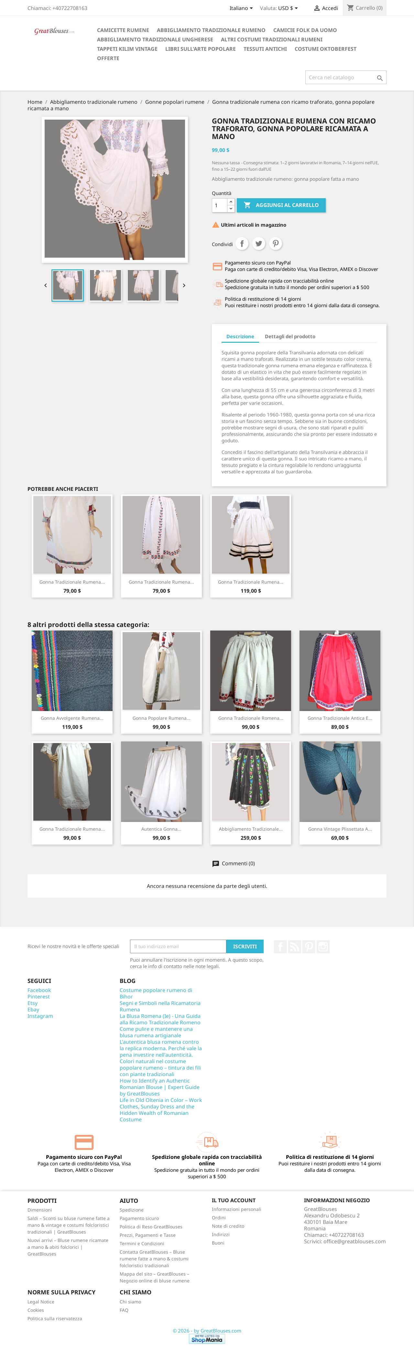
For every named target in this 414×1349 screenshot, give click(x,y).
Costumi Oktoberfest (325, 48)
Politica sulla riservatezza (54, 1318)
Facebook (280, 946)
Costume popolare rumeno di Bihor (156, 993)
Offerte (108, 58)
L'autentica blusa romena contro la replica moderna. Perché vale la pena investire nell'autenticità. (161, 1048)
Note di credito (228, 1226)
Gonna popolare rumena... (162, 718)
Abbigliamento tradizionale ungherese (155, 39)
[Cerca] (346, 77)
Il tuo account (234, 1200)
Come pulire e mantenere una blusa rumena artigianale (156, 1032)
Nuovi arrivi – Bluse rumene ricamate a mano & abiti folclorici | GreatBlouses (67, 1247)
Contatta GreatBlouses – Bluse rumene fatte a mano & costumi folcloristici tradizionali (154, 1258)
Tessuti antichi (265, 48)
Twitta (258, 243)
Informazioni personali (236, 1209)
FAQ (124, 1310)
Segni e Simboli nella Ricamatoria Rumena (160, 1006)
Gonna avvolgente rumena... (72, 718)
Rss (294, 946)
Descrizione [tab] (240, 336)
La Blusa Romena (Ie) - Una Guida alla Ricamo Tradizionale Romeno (160, 1019)
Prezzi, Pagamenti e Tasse (148, 1235)
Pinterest (275, 243)
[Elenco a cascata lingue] (242, 9)
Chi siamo (130, 1302)
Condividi (241, 243)
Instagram (323, 946)
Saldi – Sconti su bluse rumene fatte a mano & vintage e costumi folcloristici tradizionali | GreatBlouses (68, 1225)
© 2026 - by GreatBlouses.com (207, 1330)
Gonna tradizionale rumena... (72, 582)
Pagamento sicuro (139, 1218)
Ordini (219, 1217)
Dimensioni (39, 1210)
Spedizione (132, 1210)
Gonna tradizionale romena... (250, 718)
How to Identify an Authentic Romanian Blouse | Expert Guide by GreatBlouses (160, 1087)
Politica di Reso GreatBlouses (151, 1227)
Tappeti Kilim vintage (127, 48)
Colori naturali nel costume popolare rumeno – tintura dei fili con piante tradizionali (160, 1068)
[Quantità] (219, 205)
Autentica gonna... (161, 829)
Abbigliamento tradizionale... (251, 829)
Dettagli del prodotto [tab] (290, 336)
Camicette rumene (123, 30)
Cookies (35, 1310)
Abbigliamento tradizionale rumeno (211, 30)
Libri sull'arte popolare (200, 48)
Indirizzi (221, 1234)
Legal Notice (40, 1302)
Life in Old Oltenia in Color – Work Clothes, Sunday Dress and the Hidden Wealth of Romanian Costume (161, 1109)
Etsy (32, 1003)
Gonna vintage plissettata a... (340, 829)
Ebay (33, 1009)
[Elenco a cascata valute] (289, 9)
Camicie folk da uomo (305, 30)
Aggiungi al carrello (281, 205)
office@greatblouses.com (354, 1241)
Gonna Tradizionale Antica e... (340, 718)
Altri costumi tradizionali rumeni (271, 39)
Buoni (218, 1243)
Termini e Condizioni (142, 1243)
